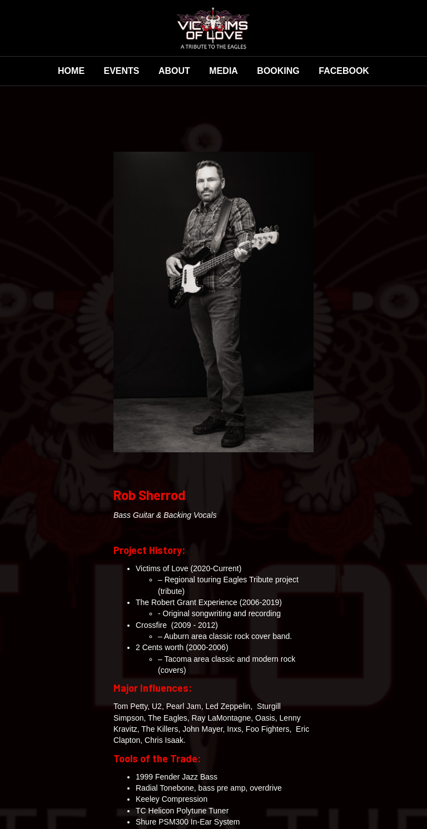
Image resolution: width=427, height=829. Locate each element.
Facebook (344, 71)
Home (71, 71)
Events (122, 71)
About (174, 71)
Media (223, 71)
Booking (278, 71)
